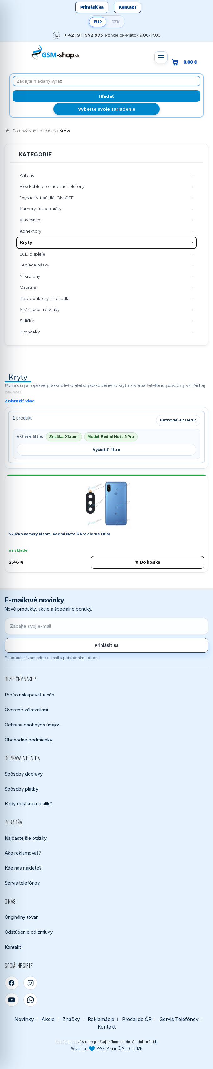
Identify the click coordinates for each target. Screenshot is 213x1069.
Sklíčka (27, 320)
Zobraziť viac (19, 400)
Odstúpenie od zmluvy (29, 932)
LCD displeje (32, 253)
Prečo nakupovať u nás (29, 695)
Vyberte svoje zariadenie (106, 108)
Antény (27, 175)
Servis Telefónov (179, 1019)
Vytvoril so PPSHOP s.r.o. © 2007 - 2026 (106, 1048)
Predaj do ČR (137, 1019)
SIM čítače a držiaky (40, 309)
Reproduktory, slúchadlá (45, 298)
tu (156, 1041)
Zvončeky (30, 331)
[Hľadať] (106, 96)
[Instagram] (30, 983)
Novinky (24, 1019)
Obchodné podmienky (28, 740)
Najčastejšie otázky (26, 838)
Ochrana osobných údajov (32, 725)
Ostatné (28, 287)
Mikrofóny (30, 276)
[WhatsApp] (30, 1000)
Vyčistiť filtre (106, 449)
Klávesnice (31, 219)
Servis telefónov (22, 883)
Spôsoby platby (21, 789)
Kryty (26, 242)
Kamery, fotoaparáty (40, 208)
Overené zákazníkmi (26, 710)
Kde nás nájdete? (23, 868)
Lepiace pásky (34, 264)
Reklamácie (101, 1019)
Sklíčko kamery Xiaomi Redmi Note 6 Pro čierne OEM (59, 534)
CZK (115, 21)
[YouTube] (11, 1000)
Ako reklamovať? (23, 853)
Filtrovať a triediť (178, 420)
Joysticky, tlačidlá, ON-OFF (47, 197)
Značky (71, 1019)
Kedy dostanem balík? (28, 804)
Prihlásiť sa (92, 7)
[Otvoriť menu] (161, 57)
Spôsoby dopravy (24, 774)
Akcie (48, 1019)
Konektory (30, 231)
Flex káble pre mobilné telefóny (52, 186)
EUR (98, 21)
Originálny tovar (21, 917)
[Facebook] (11, 983)
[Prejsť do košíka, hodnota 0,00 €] (187, 62)
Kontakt (127, 7)
